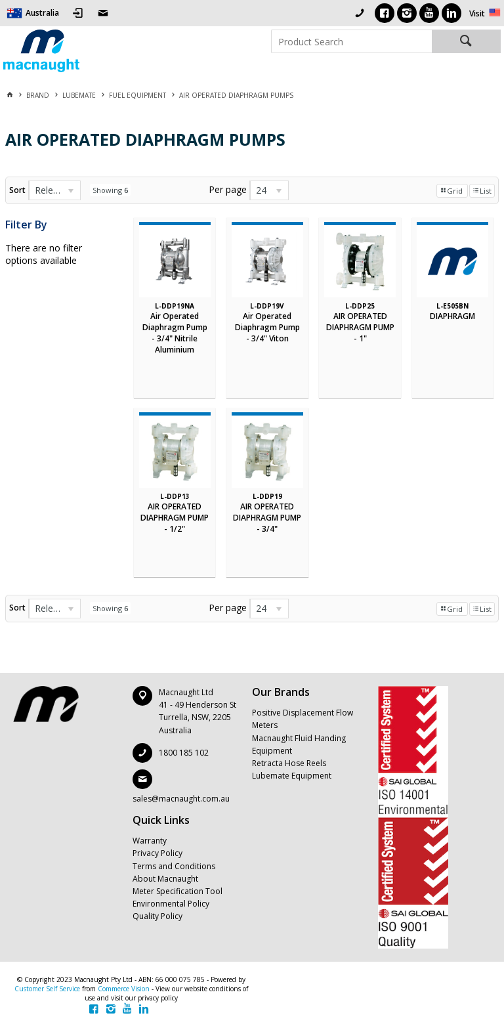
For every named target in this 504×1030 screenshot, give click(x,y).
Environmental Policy (171, 903)
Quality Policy (157, 916)
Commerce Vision (124, 988)
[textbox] (351, 41)
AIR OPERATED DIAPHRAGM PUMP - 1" (360, 327)
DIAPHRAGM (452, 316)
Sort (17, 190)
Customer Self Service (47, 988)
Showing (110, 190)
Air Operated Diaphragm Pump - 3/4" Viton (267, 327)
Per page (228, 189)
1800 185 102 (184, 752)
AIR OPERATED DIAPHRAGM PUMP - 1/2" (174, 517)
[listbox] (54, 190)
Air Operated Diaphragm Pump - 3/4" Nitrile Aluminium (174, 333)
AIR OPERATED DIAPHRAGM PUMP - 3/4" (267, 517)
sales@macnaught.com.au (181, 798)
